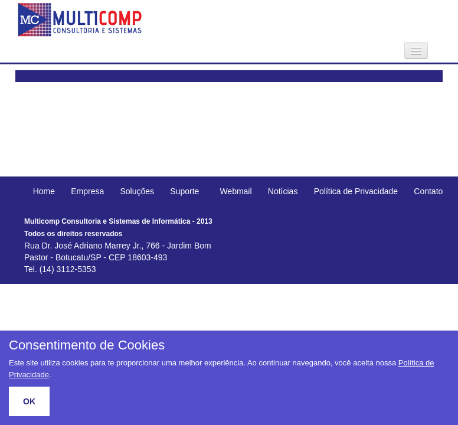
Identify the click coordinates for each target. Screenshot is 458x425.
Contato (428, 191)
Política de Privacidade (356, 191)
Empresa (87, 191)
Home (44, 191)
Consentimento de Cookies (87, 345)
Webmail (235, 191)
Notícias (283, 191)
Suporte (184, 191)
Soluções (137, 191)
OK (29, 401)
